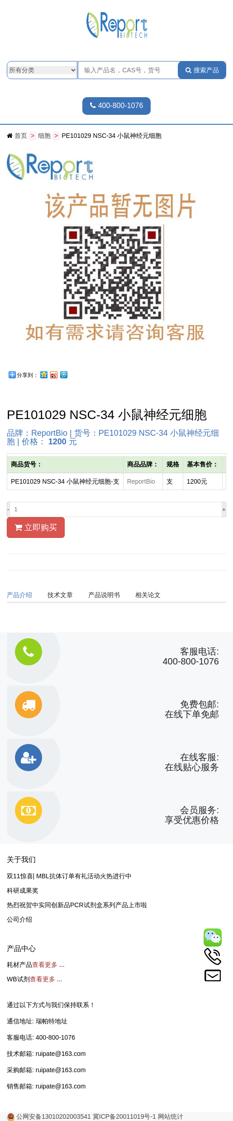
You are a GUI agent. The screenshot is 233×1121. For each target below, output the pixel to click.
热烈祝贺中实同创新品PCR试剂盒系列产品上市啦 (77, 904)
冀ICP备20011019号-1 (124, 1116)
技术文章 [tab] (60, 594)
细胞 (44, 135)
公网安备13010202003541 (54, 1116)
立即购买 (35, 527)
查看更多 (44, 964)
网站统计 (170, 1116)
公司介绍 (19, 919)
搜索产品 (202, 70)
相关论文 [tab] (148, 594)
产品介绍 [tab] (19, 594)
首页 (20, 135)
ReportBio (141, 481)
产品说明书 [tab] (104, 594)
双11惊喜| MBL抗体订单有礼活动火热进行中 (69, 875)
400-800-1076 (116, 105)
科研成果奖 (22, 890)
